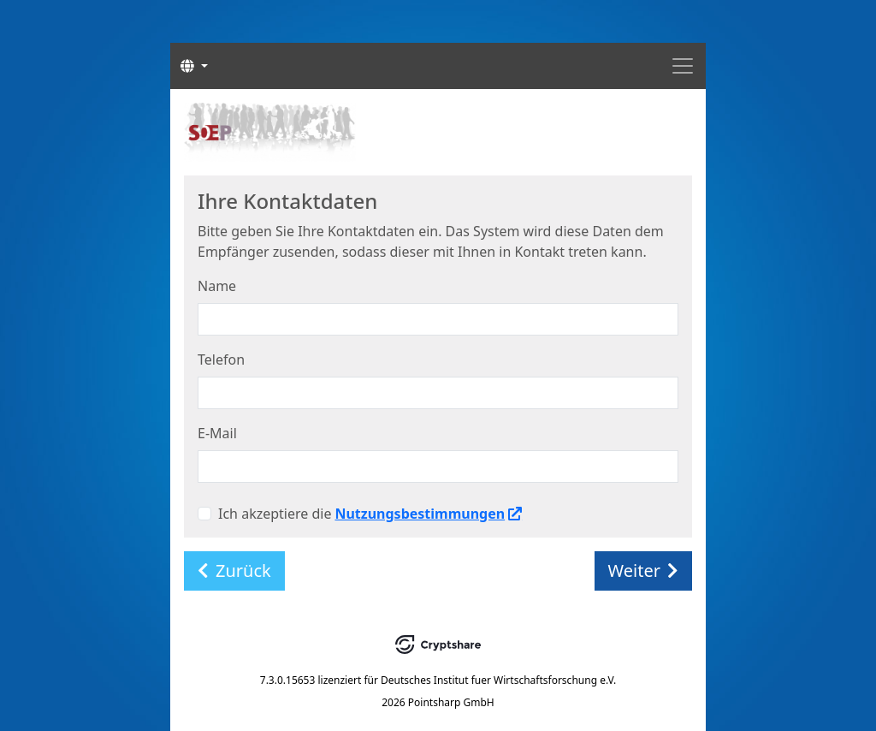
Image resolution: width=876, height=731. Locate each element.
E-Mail (217, 433)
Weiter (643, 570)
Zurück (234, 570)
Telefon (221, 359)
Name (217, 285)
